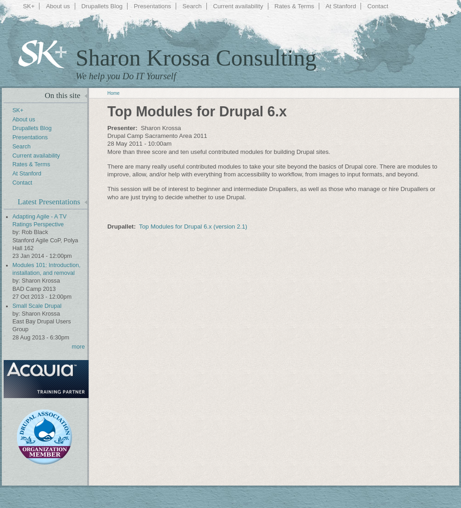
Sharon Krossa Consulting (196, 58)
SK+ (28, 6)
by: (17, 232)
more (78, 347)
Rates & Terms (294, 6)
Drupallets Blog (101, 6)
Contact (378, 6)
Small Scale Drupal (36, 306)
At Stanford (341, 6)
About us (58, 6)
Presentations (152, 6)
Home (113, 93)
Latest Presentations (49, 201)
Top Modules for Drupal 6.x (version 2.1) (193, 226)
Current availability (238, 6)
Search (192, 6)
